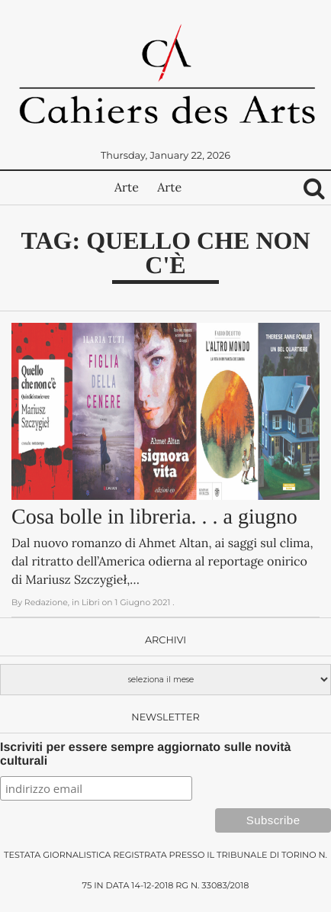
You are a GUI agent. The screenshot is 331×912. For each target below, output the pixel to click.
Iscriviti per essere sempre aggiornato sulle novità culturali (145, 754)
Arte (126, 187)
